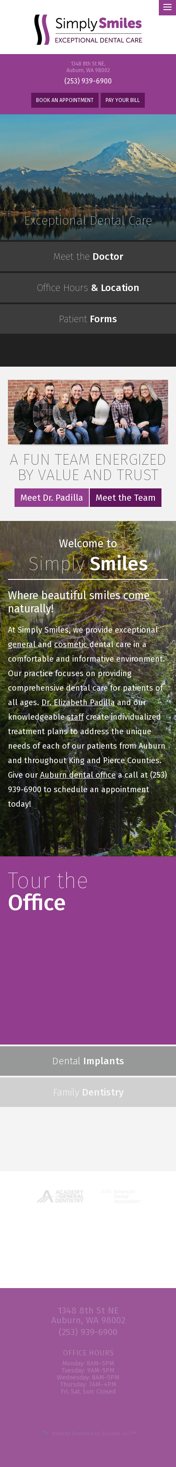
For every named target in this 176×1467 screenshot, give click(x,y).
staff (75, 717)
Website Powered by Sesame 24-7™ (88, 1434)
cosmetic (71, 644)
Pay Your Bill (123, 100)
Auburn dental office (78, 775)
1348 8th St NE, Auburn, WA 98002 (88, 67)
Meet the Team (125, 497)
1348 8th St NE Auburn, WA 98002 (88, 1315)
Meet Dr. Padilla (51, 497)
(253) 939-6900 (88, 81)
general (23, 644)
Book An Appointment (65, 100)
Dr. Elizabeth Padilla (78, 702)
